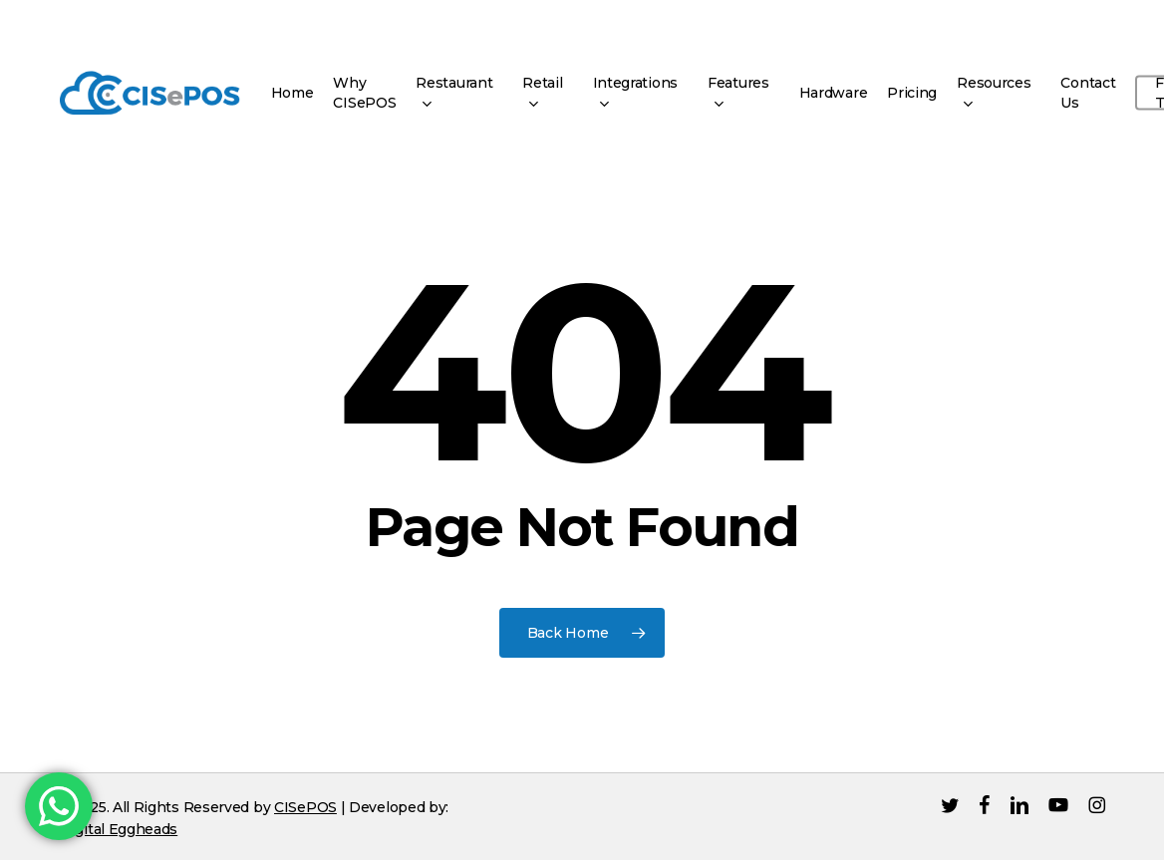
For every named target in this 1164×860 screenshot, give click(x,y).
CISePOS (305, 807)
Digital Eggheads (118, 829)
